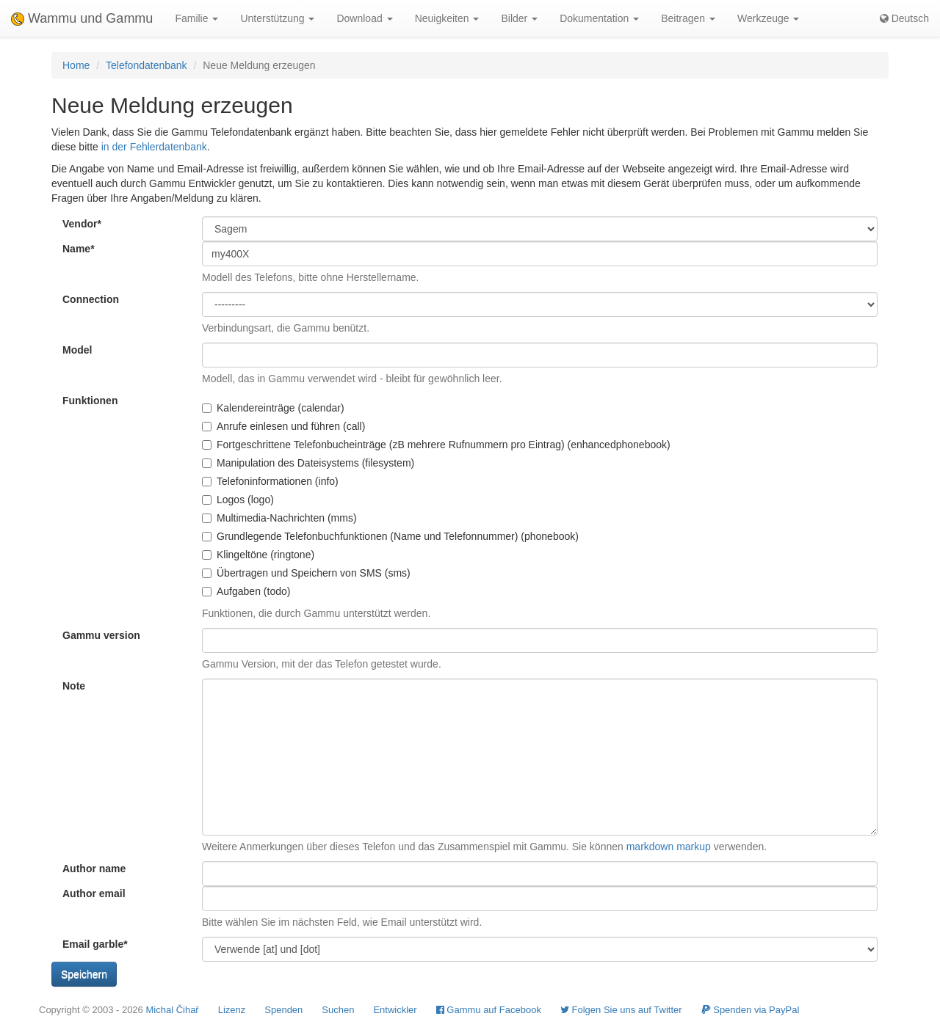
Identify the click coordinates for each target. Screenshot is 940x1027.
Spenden (283, 1009)
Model (77, 350)
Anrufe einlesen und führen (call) (283, 426)
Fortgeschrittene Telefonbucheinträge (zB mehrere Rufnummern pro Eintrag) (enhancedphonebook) (436, 444)
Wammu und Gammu (82, 18)
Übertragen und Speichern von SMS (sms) (306, 573)
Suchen (338, 1009)
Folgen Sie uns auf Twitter (621, 1009)
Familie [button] (196, 18)
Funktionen (90, 400)
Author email (94, 893)
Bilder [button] (519, 18)
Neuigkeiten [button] (447, 18)
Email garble (95, 944)
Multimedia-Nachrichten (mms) (279, 518)
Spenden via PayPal (750, 1009)
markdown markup (668, 846)
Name (78, 249)
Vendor (81, 224)
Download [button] (364, 18)
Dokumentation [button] (599, 18)
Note (73, 686)
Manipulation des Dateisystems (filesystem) (308, 463)
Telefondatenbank (146, 65)
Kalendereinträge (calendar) (273, 408)
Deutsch (904, 18)
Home (76, 65)
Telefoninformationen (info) (270, 481)
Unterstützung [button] (277, 18)
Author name (94, 868)
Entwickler (394, 1009)
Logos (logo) (238, 499)
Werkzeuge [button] (768, 18)
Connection (90, 299)
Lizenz (232, 1009)
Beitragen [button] (688, 18)
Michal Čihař (171, 1009)
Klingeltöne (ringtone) (258, 554)
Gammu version (101, 635)
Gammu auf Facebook (488, 1009)
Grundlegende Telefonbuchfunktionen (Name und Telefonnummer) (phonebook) (390, 536)
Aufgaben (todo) (246, 591)
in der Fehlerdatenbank (154, 147)
